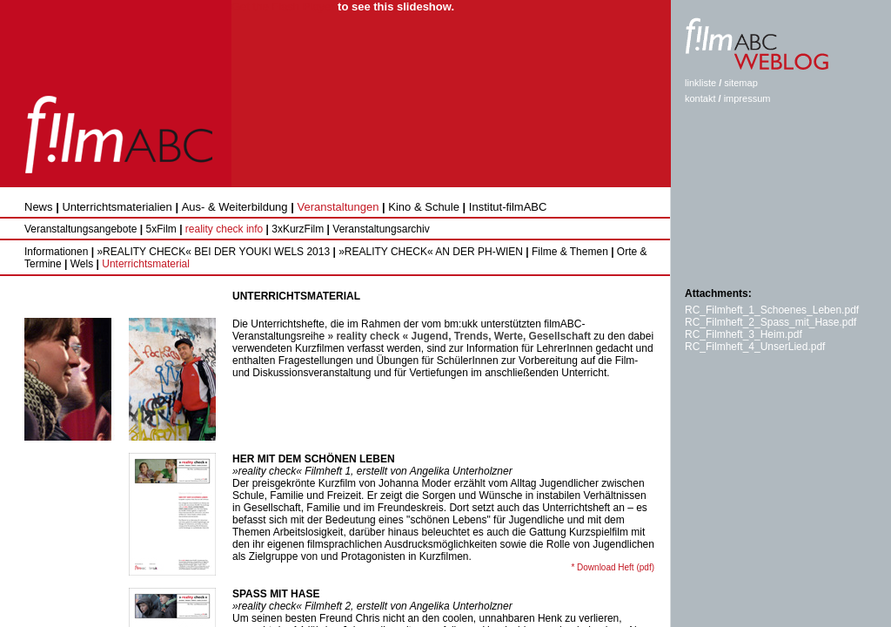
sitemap (741, 83)
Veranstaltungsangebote (80, 229)
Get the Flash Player (283, 6)
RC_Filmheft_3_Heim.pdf (743, 334)
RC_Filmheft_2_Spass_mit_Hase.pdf (770, 322)
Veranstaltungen (338, 206)
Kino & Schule (423, 206)
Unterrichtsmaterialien (116, 206)
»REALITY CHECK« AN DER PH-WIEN (429, 252)
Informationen (56, 252)
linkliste (700, 83)
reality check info (224, 229)
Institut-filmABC (508, 206)
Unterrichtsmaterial (144, 264)
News (38, 206)
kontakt (700, 98)
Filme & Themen (568, 252)
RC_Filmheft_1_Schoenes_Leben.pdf (772, 310)
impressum (747, 98)
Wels (80, 264)
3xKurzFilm (297, 229)
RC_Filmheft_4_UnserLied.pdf (755, 346)
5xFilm (160, 229)
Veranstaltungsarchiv (380, 229)
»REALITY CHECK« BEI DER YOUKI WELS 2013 (212, 252)
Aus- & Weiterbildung (235, 206)
